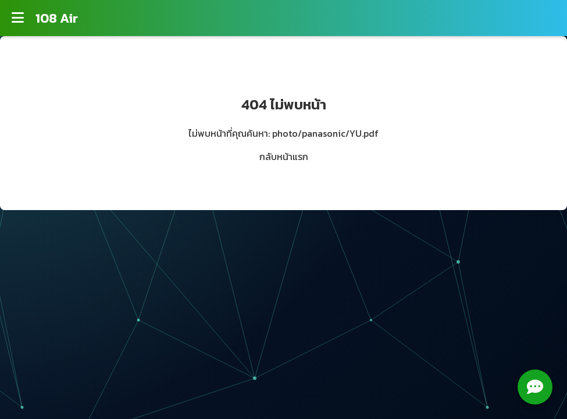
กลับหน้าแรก (283, 157)
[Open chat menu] (535, 387)
